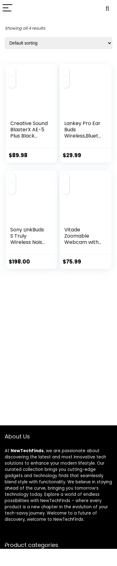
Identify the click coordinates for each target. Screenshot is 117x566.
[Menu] (7, 8)
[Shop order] (58, 43)
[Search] (107, 8)
